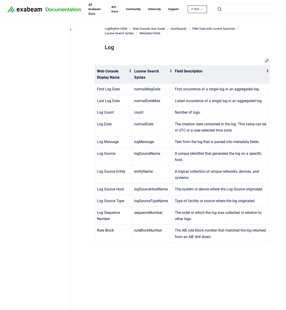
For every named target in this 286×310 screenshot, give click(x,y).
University (154, 9)
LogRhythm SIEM (116, 28)
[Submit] (219, 9)
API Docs (114, 9)
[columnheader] (113, 74)
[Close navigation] (70, 29)
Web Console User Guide (149, 28)
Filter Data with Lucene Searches (213, 28)
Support (173, 9)
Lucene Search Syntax (119, 33)
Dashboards (179, 28)
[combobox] (246, 9)
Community (133, 9)
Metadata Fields (149, 33)
